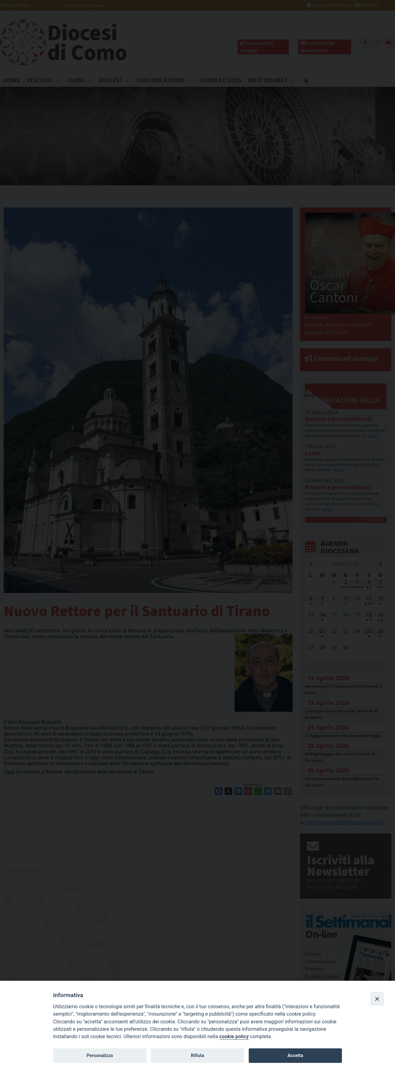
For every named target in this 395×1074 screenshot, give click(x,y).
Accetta (295, 1055)
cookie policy (234, 1036)
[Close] (377, 998)
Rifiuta (197, 1055)
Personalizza (99, 1055)
